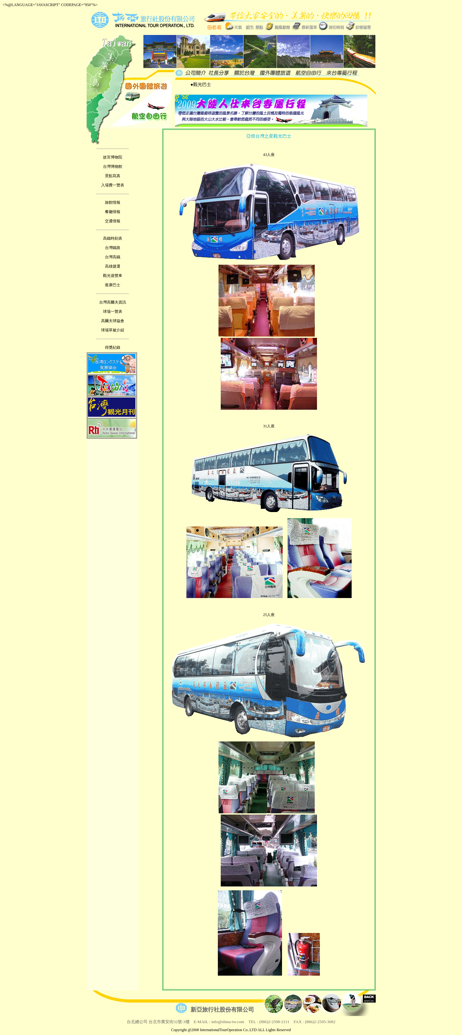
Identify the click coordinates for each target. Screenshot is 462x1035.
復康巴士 (112, 285)
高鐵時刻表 (112, 238)
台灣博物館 (112, 166)
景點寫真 (112, 176)
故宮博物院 (112, 157)
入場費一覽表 (112, 185)
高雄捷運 (112, 266)
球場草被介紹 (112, 330)
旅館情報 (112, 202)
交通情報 (112, 221)
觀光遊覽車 (112, 275)
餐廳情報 (112, 212)
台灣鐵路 (112, 247)
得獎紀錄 (112, 347)
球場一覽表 (112, 311)
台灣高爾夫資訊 (112, 302)
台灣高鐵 (112, 257)
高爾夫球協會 (112, 321)
